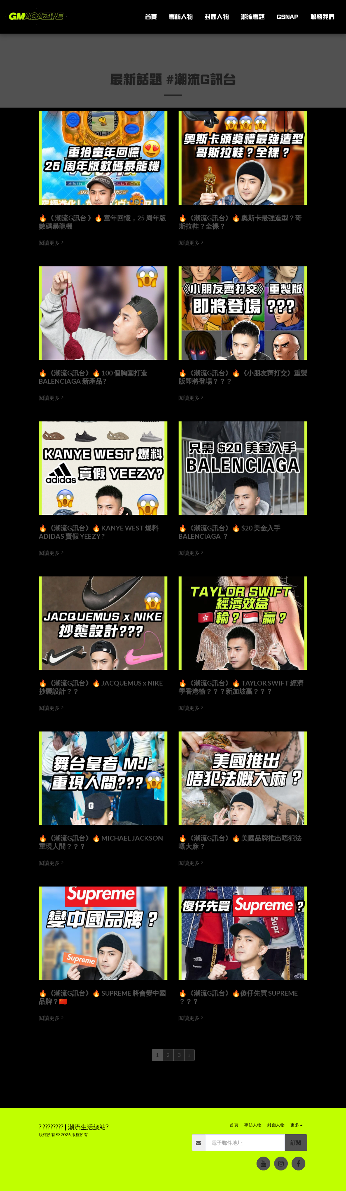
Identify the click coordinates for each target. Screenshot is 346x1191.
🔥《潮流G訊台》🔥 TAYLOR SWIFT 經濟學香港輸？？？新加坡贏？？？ (241, 687)
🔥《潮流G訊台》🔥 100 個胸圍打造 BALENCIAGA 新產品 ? (93, 377)
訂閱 (295, 1142)
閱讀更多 (52, 242)
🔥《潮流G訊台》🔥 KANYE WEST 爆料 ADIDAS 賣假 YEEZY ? (98, 532)
